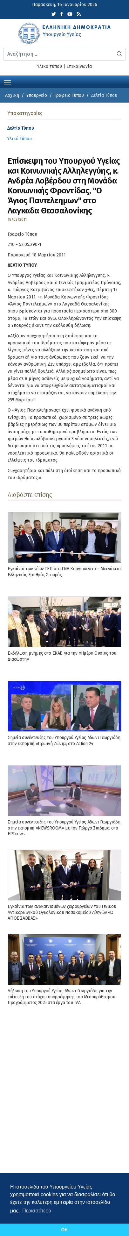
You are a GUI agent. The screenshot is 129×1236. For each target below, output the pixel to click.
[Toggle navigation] (7, 81)
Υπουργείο (36, 95)
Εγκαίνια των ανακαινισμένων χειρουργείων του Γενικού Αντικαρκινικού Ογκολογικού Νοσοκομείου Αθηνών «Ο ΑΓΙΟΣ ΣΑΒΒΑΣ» (62, 912)
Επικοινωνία (79, 66)
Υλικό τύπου (49, 66)
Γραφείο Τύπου (69, 95)
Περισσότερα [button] (36, 1210)
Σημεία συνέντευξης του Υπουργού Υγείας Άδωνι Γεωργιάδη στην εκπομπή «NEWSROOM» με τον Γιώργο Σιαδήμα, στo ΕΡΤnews (64, 827)
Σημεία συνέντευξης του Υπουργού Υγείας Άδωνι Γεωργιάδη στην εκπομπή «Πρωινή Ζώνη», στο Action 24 (64, 740)
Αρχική (12, 95)
